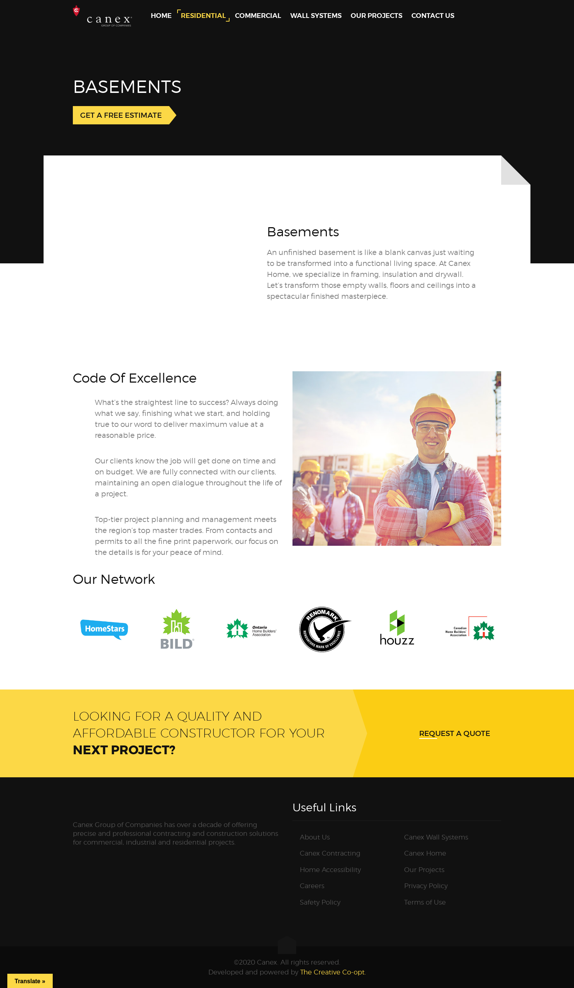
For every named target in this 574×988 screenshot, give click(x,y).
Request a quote (454, 733)
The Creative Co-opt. (333, 972)
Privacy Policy (426, 886)
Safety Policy (320, 902)
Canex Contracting (330, 853)
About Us (315, 837)
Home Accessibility (330, 870)
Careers (312, 886)
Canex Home (425, 853)
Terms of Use (425, 902)
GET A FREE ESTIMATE (121, 115)
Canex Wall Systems (436, 837)
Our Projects (424, 870)
